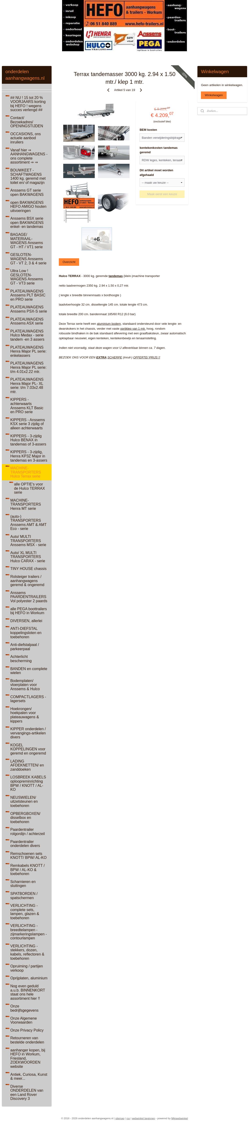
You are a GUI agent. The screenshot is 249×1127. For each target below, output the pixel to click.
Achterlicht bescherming (21, 659)
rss (128, 1118)
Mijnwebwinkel (179, 1118)
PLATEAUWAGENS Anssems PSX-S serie (28, 309)
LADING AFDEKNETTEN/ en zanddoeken (27, 765)
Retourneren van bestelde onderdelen (27, 1040)
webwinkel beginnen (143, 1118)
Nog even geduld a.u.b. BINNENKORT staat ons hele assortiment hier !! (27, 992)
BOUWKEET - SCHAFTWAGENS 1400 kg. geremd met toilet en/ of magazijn (28, 176)
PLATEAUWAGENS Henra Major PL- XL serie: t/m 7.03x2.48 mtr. (26, 385)
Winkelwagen (214, 95)
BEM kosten (148, 129)
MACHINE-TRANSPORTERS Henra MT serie (25, 504)
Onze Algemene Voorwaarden (23, 1020)
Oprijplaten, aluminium (28, 978)
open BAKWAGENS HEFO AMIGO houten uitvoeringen (28, 207)
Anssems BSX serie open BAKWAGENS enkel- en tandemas (27, 222)
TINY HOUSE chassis (28, 569)
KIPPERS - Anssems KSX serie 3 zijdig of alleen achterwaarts (27, 424)
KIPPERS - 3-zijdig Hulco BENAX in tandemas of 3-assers (28, 440)
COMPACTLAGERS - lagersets (28, 699)
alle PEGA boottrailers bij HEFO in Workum (28, 611)
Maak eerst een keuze (162, 194)
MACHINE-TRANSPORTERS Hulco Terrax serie (25, 472)
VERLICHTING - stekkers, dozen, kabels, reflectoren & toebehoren (27, 952)
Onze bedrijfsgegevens (24, 1008)
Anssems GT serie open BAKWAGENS (27, 192)
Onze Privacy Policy (26, 1030)
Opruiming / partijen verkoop (26, 968)
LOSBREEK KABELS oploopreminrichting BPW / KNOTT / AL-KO (28, 783)
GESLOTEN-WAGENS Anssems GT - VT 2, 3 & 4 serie (28, 259)
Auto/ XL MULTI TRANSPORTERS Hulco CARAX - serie (27, 557)
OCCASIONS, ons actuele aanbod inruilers (25, 138)
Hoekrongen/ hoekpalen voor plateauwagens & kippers (24, 715)
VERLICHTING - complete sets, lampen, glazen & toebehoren (24, 912)
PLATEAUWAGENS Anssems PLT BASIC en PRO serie (28, 295)
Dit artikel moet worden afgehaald (156, 172)
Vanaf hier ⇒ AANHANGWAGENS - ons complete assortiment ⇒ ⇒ (28, 156)
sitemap (119, 1118)
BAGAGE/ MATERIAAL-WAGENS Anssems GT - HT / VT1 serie (26, 241)
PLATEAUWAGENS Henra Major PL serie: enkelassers (28, 351)
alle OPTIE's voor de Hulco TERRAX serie (29, 488)
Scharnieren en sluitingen (23, 884)
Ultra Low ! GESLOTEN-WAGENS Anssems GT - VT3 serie (26, 277)
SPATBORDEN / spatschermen (24, 896)
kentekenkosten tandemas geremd (159, 150)
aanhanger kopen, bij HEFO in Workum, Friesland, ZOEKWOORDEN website (27, 1058)
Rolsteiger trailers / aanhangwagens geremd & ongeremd (27, 581)
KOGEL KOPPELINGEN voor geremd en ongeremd (28, 749)
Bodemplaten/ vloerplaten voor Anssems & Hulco (25, 685)
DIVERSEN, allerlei (26, 621)
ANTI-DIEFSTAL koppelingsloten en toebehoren (25, 633)
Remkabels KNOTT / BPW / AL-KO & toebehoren (27, 870)
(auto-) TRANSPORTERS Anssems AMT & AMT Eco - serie (28, 522)
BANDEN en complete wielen (28, 671)
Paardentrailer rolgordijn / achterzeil (27, 832)
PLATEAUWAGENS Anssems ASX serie (26, 321)
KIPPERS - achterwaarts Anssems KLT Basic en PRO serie (26, 406)
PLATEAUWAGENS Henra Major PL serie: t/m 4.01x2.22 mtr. (28, 367)
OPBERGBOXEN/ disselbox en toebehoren (25, 818)
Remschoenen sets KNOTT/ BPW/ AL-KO (28, 856)
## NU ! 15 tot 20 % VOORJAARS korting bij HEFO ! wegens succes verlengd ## (28, 104)
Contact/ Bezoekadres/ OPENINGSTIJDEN (26, 122)
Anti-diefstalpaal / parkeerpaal (24, 647)
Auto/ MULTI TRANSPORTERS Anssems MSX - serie (28, 541)
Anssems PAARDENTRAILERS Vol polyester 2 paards (28, 597)
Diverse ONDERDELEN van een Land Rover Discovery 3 (26, 1092)
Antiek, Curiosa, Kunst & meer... (28, 1076)
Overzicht (69, 262)
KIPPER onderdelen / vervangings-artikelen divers (28, 733)
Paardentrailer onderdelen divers (25, 844)
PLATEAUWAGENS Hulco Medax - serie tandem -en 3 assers (27, 335)
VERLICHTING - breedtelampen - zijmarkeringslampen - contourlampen (28, 932)
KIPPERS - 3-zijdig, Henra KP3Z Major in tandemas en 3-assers (28, 456)
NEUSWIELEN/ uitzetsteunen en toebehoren (24, 801)
